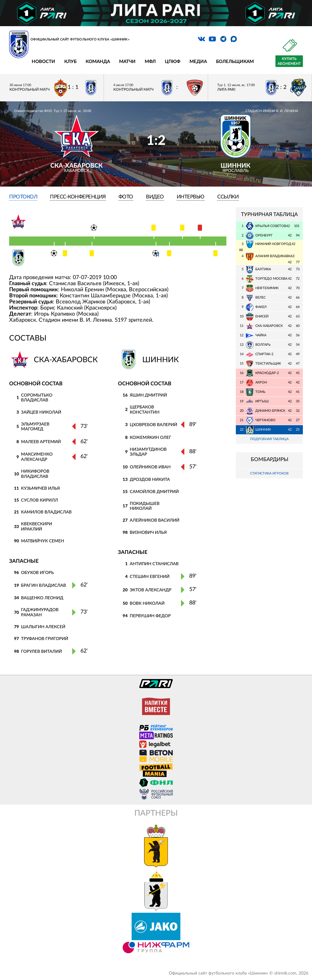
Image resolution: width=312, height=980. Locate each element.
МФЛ (150, 61)
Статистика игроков (269, 473)
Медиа (198, 61)
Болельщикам (235, 61)
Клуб (70, 61)
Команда (98, 61)
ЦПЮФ (172, 61)
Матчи (127, 61)
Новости (43, 61)
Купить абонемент (289, 61)
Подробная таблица (269, 439)
